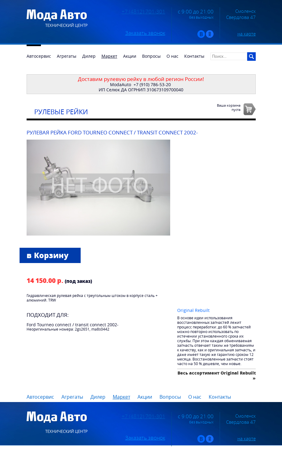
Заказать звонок (145, 33)
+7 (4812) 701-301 (143, 11)
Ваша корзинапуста (228, 107)
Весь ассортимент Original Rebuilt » (217, 375)
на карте (246, 34)
